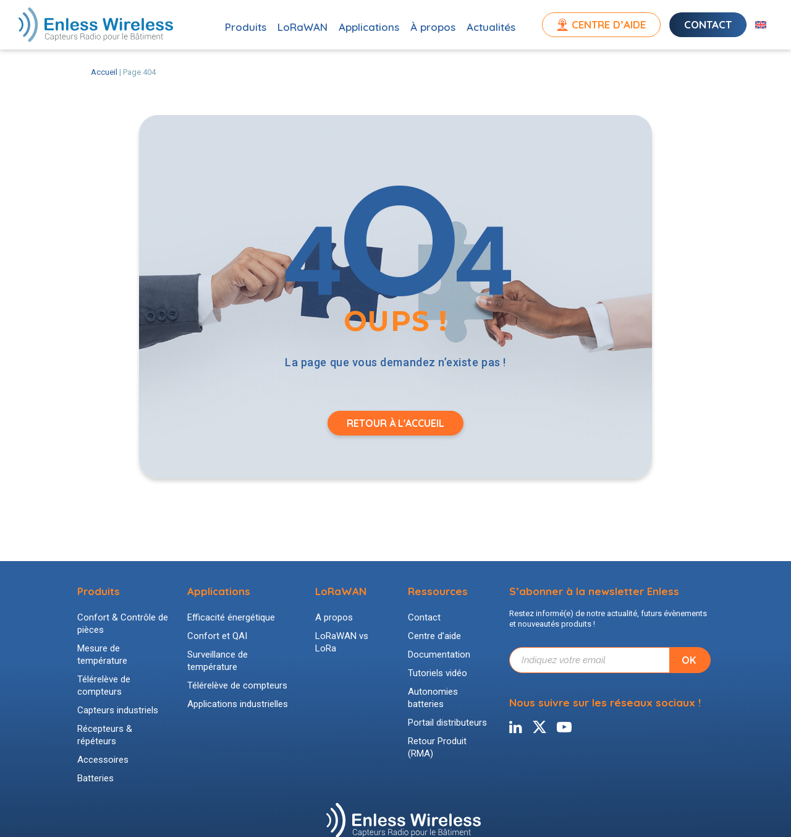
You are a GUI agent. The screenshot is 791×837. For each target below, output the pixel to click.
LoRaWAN (302, 26)
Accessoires (103, 759)
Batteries (95, 778)
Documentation (439, 654)
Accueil (104, 72)
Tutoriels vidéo (437, 673)
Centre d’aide (609, 24)
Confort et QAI (217, 636)
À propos (432, 26)
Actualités (491, 26)
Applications (369, 26)
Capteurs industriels (117, 710)
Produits (245, 26)
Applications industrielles (237, 704)
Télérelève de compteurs (237, 685)
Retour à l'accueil (395, 423)
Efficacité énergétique (231, 617)
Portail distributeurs (447, 722)
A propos (334, 617)
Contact (708, 24)
